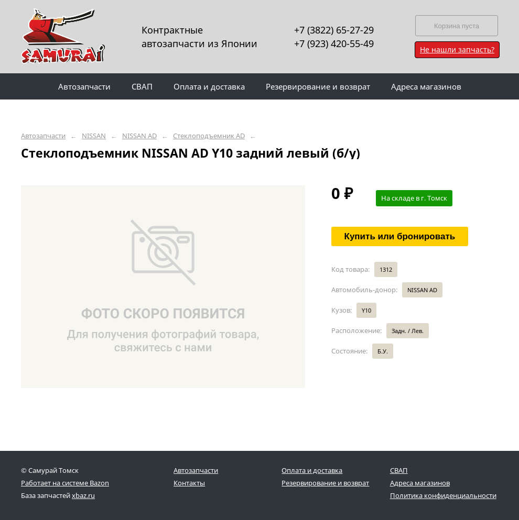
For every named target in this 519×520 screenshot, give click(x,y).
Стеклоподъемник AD (209, 135)
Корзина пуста (456, 26)
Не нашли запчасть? (457, 49)
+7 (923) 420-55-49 (334, 43)
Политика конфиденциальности (443, 495)
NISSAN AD (139, 135)
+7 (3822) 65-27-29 (334, 30)
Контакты (189, 483)
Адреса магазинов (420, 483)
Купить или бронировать (400, 236)
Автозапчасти (43, 135)
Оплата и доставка (312, 470)
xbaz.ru (83, 495)
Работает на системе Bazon (65, 483)
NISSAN (94, 135)
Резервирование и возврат (325, 483)
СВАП (399, 470)
